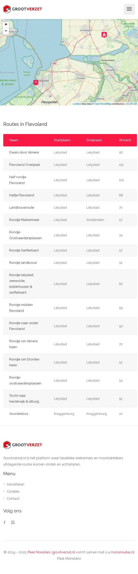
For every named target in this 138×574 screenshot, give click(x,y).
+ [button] (6, 25)
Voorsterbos (18, 414)
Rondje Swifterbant (24, 250)
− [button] (6, 31)
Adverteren (15, 484)
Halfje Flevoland (21, 195)
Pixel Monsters (38, 552)
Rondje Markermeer (24, 220)
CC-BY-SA (131, 103)
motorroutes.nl (122, 552)
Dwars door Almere (24, 152)
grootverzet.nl (63, 552)
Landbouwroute (21, 207)
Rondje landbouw (23, 263)
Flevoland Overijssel (24, 165)
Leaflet (76, 103)
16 (35, 81)
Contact (13, 499)
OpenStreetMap (103, 103)
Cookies (13, 491)
